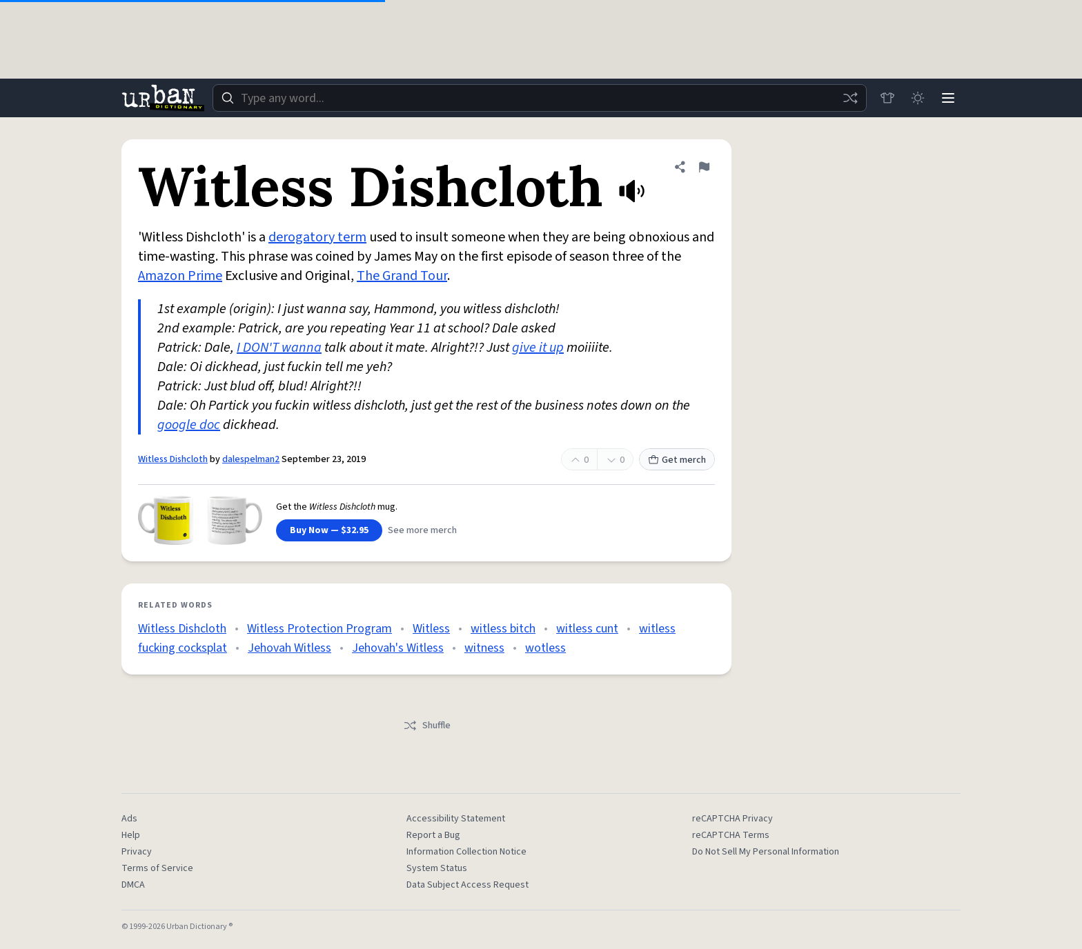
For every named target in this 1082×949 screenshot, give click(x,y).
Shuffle (427, 725)
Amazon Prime (180, 276)
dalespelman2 (250, 459)
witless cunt (587, 628)
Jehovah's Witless (398, 648)
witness (484, 648)
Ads (129, 819)
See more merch (422, 530)
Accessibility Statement (455, 819)
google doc (188, 424)
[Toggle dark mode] (917, 98)
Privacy (136, 852)
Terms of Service (157, 868)
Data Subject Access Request (467, 885)
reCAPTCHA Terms (730, 835)
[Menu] (948, 98)
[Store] (887, 98)
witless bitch (503, 628)
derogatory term (317, 237)
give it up (538, 347)
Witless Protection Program (319, 628)
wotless (545, 648)
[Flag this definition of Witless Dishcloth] (704, 167)
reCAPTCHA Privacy (732, 819)
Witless (431, 628)
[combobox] (540, 98)
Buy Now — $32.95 (329, 530)
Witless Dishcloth (173, 459)
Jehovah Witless (289, 648)
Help (130, 835)
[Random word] (850, 98)
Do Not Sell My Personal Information (765, 852)
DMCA (133, 885)
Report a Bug (433, 835)
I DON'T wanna (279, 347)
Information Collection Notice (466, 852)
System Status (436, 868)
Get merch (677, 460)
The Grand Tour (402, 276)
